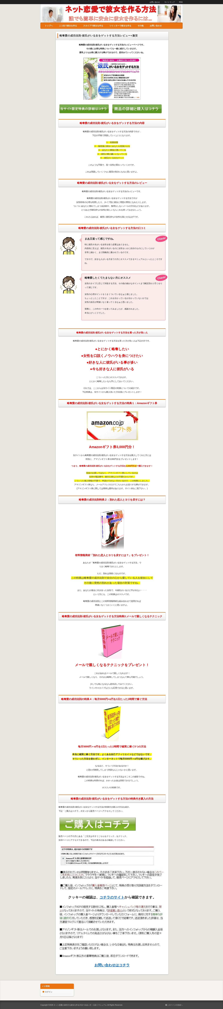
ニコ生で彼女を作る (68, 26)
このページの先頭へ (174, 1005)
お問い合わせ (156, 26)
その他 (140, 26)
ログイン (48, 992)
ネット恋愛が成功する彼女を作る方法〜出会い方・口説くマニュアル (80, 1005)
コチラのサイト (112, 897)
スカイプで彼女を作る (93, 26)
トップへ (49, 26)
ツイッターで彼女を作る (120, 26)
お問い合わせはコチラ (112, 965)
